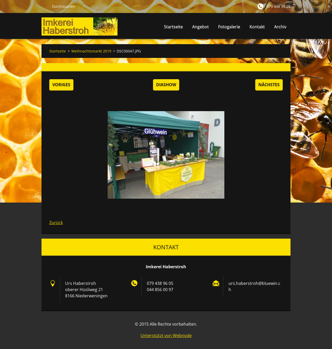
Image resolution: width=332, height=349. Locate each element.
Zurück (56, 222)
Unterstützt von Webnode (166, 335)
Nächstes (269, 85)
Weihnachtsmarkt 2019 (91, 51)
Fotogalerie (229, 27)
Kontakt (257, 27)
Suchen (45, 6)
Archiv (280, 27)
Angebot (200, 28)
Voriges (61, 85)
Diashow (166, 85)
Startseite (173, 27)
